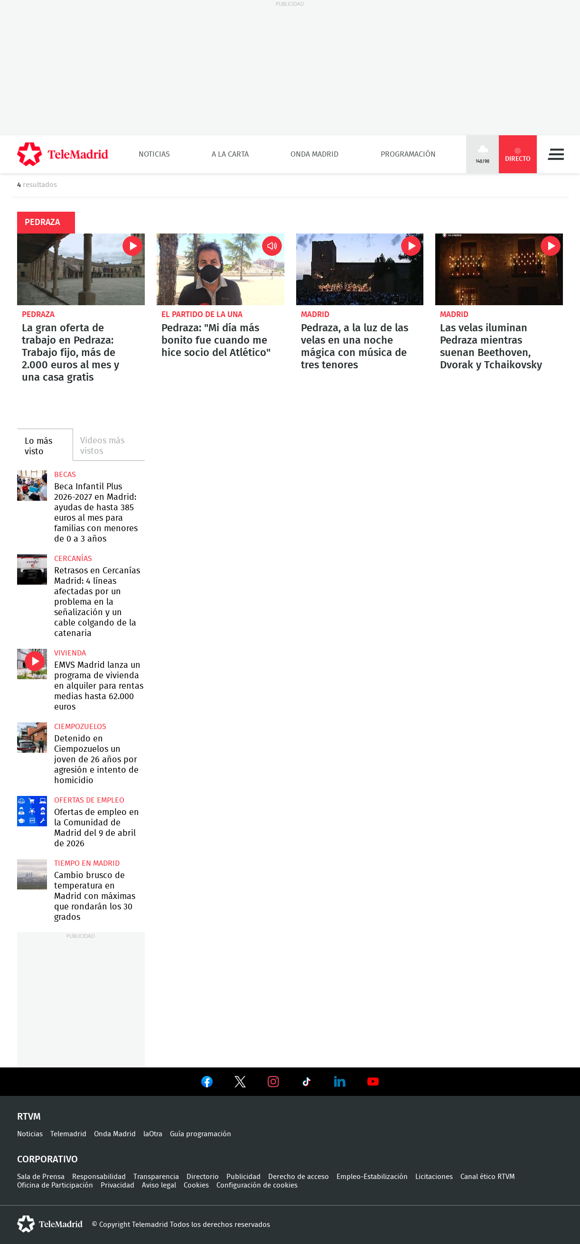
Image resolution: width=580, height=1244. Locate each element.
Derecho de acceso (298, 1176)
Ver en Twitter (240, 1083)
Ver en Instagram (273, 1081)
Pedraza (38, 314)
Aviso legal (159, 1185)
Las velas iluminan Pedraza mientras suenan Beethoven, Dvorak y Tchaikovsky (499, 269)
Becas (65, 474)
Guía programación (200, 1134)
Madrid (315, 314)
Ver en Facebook (206, 1083)
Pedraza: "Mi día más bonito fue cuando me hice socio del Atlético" (220, 269)
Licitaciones (434, 1176)
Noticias (154, 154)
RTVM (29, 1117)
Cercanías (73, 558)
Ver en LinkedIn (339, 1081)
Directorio (203, 1176)
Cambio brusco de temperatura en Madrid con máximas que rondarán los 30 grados (32, 874)
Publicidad (243, 1176)
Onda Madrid (314, 154)
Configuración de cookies (257, 1185)
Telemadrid (68, 1134)
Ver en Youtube (373, 1081)
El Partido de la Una (202, 314)
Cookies (196, 1185)
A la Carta (230, 154)
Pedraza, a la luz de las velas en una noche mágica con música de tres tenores (360, 269)
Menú (556, 154)
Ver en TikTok (306, 1083)
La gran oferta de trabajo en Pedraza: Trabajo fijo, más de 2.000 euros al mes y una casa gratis (81, 269)
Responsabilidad (99, 1176)
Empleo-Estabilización (372, 1176)
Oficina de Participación (55, 1185)
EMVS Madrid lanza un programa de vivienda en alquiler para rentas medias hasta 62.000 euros (32, 664)
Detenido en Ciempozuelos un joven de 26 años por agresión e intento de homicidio (32, 737)
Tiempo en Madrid (87, 863)
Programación (408, 154)
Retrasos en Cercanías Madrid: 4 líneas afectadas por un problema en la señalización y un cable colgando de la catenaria (32, 569)
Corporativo (47, 1159)
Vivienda (70, 653)
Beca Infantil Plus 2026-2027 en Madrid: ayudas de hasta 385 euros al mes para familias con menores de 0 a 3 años (32, 485)
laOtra (152, 1134)
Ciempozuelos (80, 726)
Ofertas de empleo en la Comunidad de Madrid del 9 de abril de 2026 (32, 811)
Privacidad (117, 1185)
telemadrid (50, 1224)
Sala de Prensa (41, 1176)
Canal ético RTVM (487, 1176)
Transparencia (156, 1176)
